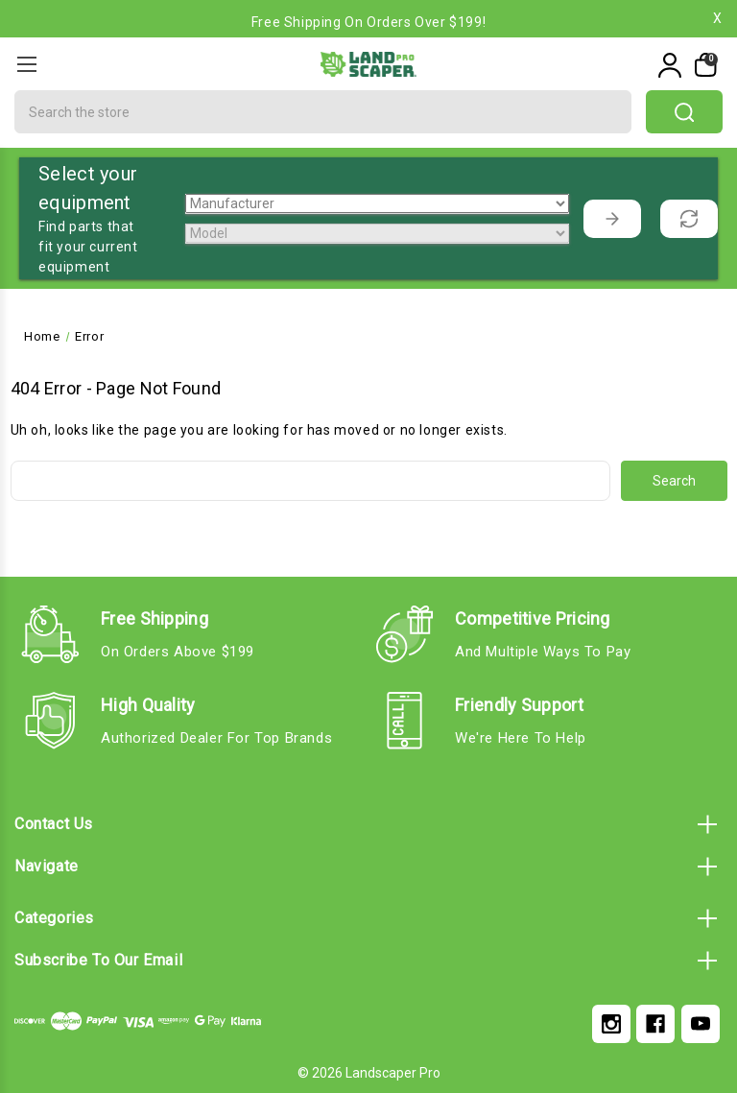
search (684, 112)
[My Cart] (704, 65)
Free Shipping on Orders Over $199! (368, 22)
